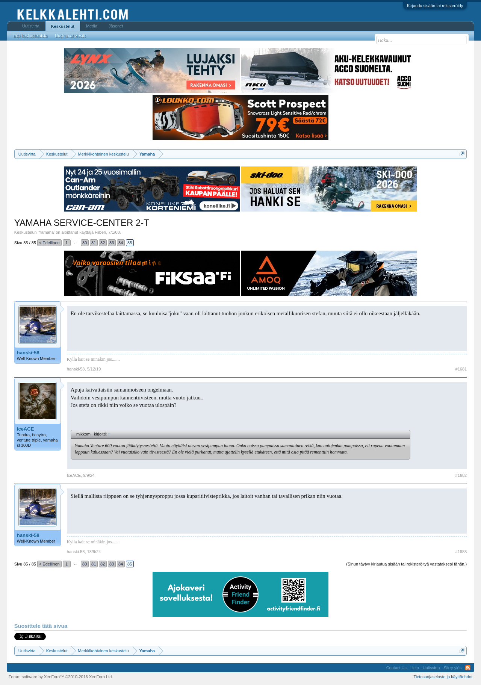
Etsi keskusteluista (30, 35)
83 (111, 242)
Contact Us (396, 667)
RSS (467, 667)
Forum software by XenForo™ (61, 676)
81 (93, 242)
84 (120, 242)
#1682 (461, 475)
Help (414, 667)
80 (84, 242)
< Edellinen (49, 242)
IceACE (25, 429)
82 (102, 242)
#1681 (461, 369)
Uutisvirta (30, 26)
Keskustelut (62, 26)
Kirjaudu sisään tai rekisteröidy (435, 5)
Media (91, 26)
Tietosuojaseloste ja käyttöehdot (442, 676)
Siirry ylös (453, 667)
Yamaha (46, 232)
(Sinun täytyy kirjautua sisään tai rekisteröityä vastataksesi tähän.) (406, 564)
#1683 (461, 551)
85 (129, 242)
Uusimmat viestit (70, 35)
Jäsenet (116, 26)
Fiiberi (100, 232)
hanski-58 (28, 352)
